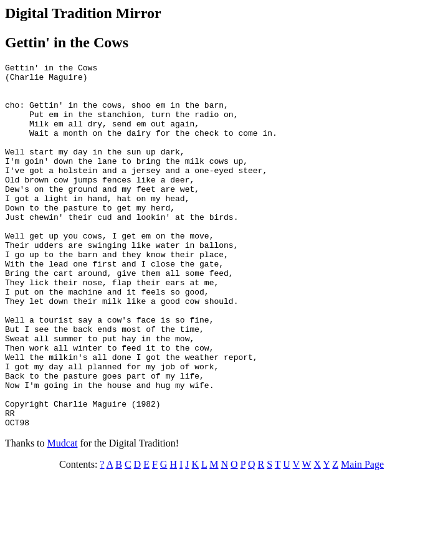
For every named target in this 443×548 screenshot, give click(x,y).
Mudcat (62, 516)
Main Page (362, 537)
